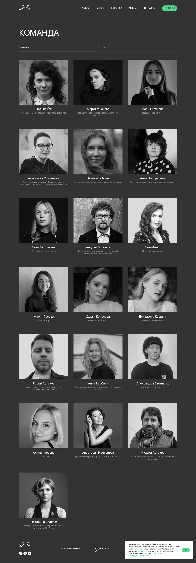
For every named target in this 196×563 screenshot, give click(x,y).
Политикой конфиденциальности (145, 554)
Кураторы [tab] (24, 47)
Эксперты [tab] (103, 47)
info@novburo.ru (70, 548)
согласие (142, 551)
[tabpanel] (98, 294)
